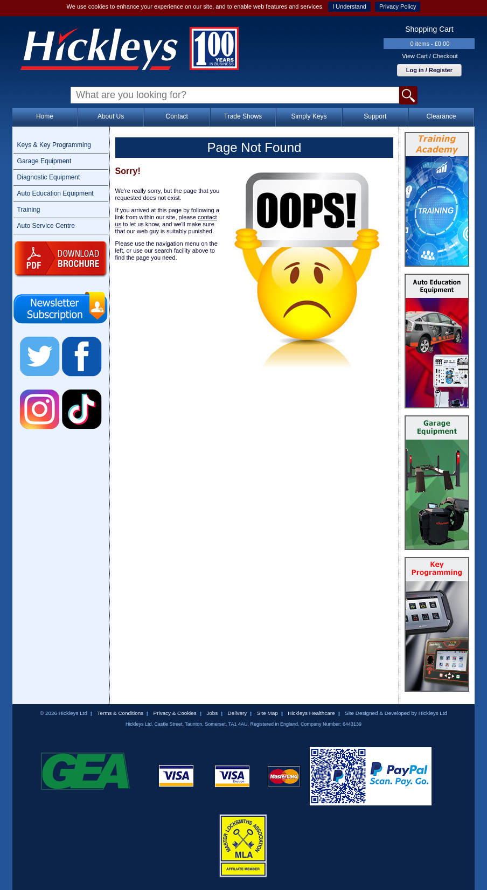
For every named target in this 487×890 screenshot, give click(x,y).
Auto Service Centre (46, 226)
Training (28, 209)
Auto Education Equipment (55, 193)
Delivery (237, 713)
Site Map (267, 713)
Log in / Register (429, 70)
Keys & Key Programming (54, 145)
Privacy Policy (397, 6)
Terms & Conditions (120, 713)
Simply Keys (309, 116)
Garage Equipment (44, 161)
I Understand (349, 6)
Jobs (212, 713)
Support (375, 116)
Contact (177, 116)
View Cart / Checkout (429, 56)
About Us (111, 116)
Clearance (441, 116)
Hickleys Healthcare (311, 713)
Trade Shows (243, 116)
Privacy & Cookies (175, 713)
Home (44, 116)
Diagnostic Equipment (48, 177)
